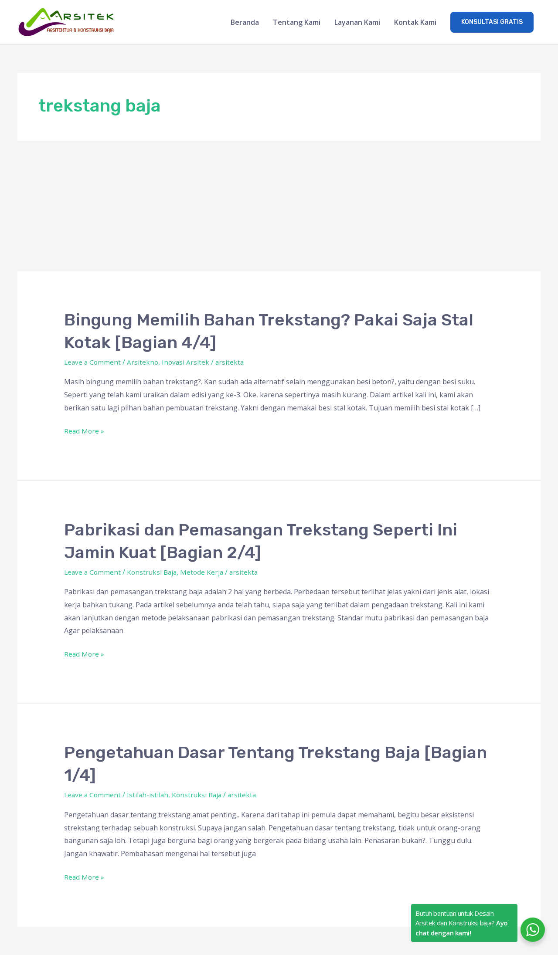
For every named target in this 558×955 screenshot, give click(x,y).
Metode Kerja (206, 572)
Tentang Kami (296, 22)
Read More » (84, 431)
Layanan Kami (357, 22)
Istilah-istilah (150, 795)
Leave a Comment (93, 362)
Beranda (245, 22)
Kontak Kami (415, 22)
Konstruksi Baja (154, 572)
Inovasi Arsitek (188, 362)
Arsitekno (144, 362)
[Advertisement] (279, 207)
